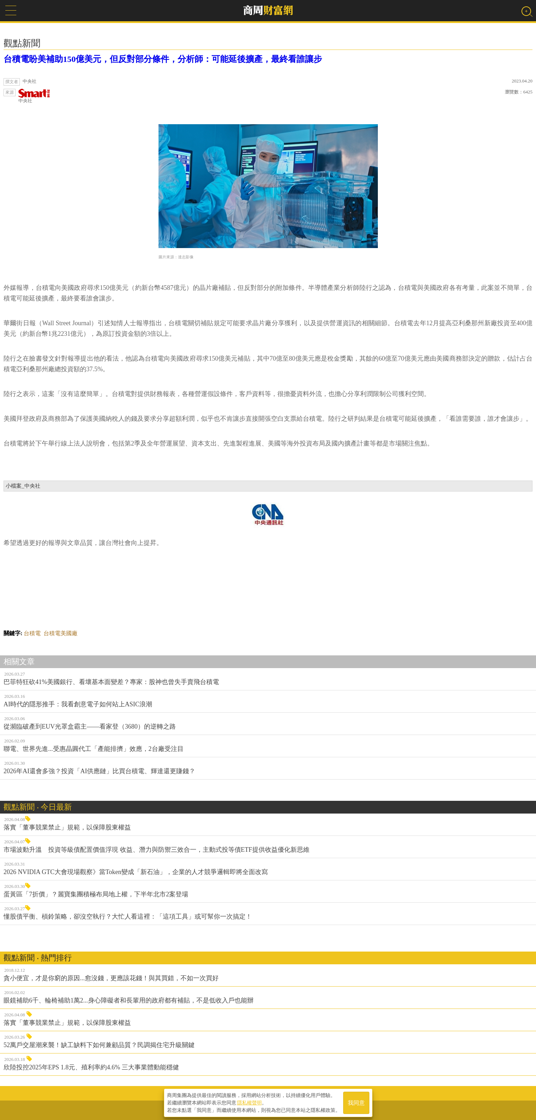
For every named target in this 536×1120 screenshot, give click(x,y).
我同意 (356, 1103)
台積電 (32, 633)
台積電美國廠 (60, 633)
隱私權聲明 (249, 1102)
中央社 (34, 96)
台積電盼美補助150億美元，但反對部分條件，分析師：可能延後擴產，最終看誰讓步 (163, 59)
